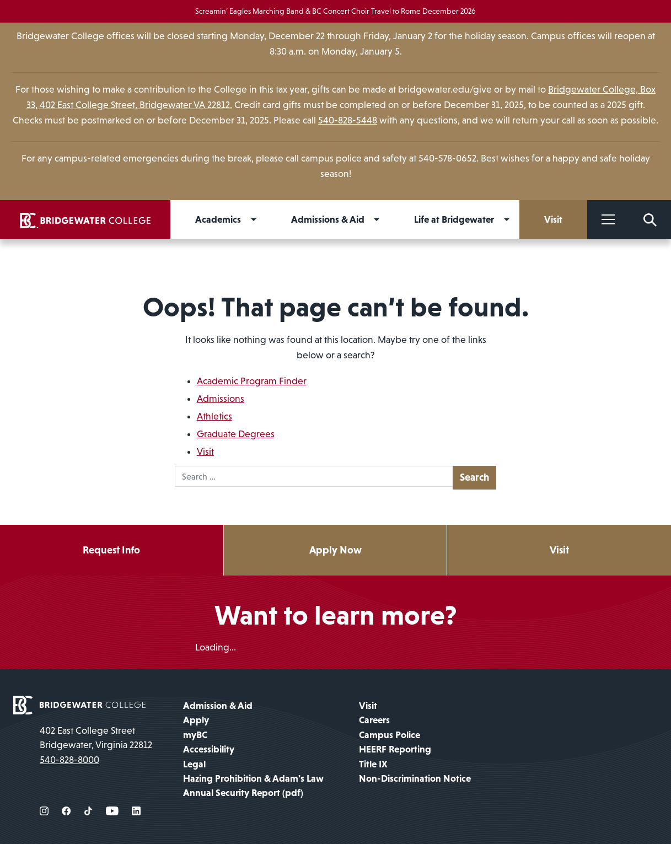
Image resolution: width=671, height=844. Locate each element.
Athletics (214, 416)
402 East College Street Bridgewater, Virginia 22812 (96, 737)
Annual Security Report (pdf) (243, 792)
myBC (195, 734)
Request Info (111, 550)
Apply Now (335, 550)
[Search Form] (650, 219)
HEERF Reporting (395, 749)
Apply (196, 719)
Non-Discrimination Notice (415, 778)
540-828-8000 (69, 759)
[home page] (79, 703)
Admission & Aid (218, 705)
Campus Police (389, 734)
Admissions (220, 398)
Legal (194, 764)
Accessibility (208, 749)
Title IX (373, 764)
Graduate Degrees (236, 433)
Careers (374, 719)
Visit (205, 451)
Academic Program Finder (252, 380)
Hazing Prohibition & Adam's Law (253, 778)
